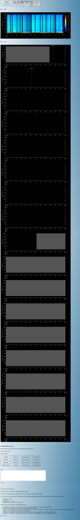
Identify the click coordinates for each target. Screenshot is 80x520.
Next (5, 9)
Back (2, 9)
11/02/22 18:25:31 (7, 4)
